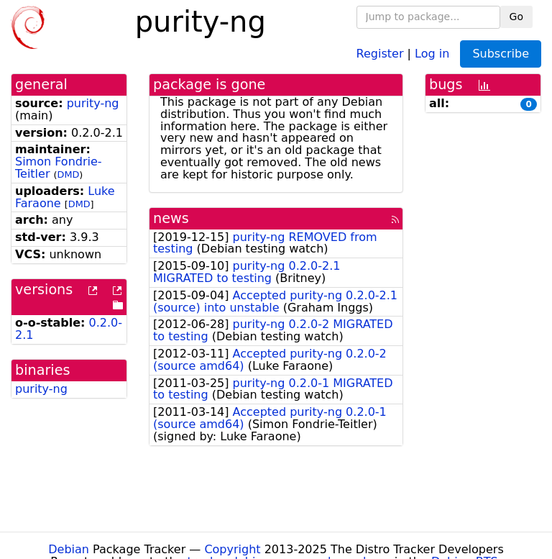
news (171, 218)
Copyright (232, 549)
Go (516, 16)
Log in (432, 53)
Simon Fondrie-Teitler (58, 168)
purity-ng (93, 103)
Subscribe (500, 53)
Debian (68, 549)
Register (380, 53)
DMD (69, 174)
